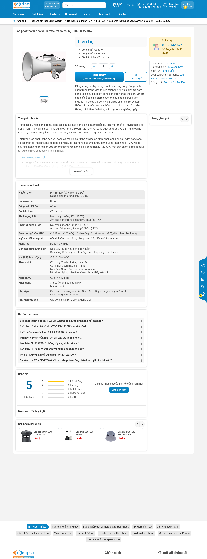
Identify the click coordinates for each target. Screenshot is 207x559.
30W (166, 82)
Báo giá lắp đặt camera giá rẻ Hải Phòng (106, 526)
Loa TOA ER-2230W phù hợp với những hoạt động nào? (52, 349)
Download (73, 15)
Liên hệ (122, 14)
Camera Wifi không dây (65, 526)
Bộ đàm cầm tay (143, 526)
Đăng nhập (174, 4)
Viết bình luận (119, 389)
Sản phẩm (19, 14)
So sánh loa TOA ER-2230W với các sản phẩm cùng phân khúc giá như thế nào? (66, 360)
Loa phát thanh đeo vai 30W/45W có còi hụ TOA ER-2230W (139, 21)
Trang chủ (19, 21)
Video (87, 14)
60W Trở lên (178, 82)
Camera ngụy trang (168, 526)
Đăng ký (172, 6)
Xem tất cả (81, 171)
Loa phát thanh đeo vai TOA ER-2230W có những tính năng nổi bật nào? (61, 320)
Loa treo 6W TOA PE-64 (84, 433)
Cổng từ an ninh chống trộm (33, 533)
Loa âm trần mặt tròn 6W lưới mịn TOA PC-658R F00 (85, 453)
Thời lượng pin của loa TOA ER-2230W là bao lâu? (48, 332)
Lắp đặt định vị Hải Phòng (113, 533)
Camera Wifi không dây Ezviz (103, 539)
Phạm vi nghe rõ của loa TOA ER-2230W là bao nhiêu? (51, 337)
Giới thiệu (37, 14)
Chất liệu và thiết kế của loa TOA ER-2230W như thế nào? (53, 326)
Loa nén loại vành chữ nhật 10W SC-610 (127, 453)
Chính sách (104, 14)
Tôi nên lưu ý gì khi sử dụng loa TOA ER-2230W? (48, 354)
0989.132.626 (172, 45)
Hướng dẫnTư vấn (116, 5)
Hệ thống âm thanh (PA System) (46, 21)
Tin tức (130, 5)
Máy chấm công (63, 533)
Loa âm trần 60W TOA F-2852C (126, 433)
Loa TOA (100, 21)
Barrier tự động (85, 533)
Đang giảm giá (160, 118)
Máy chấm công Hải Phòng (174, 533)
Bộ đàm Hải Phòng (143, 533)
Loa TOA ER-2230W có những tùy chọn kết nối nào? (50, 343)
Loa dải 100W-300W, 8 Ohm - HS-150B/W (43, 453)
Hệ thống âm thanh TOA (79, 21)
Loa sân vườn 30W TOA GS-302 (43, 433)
